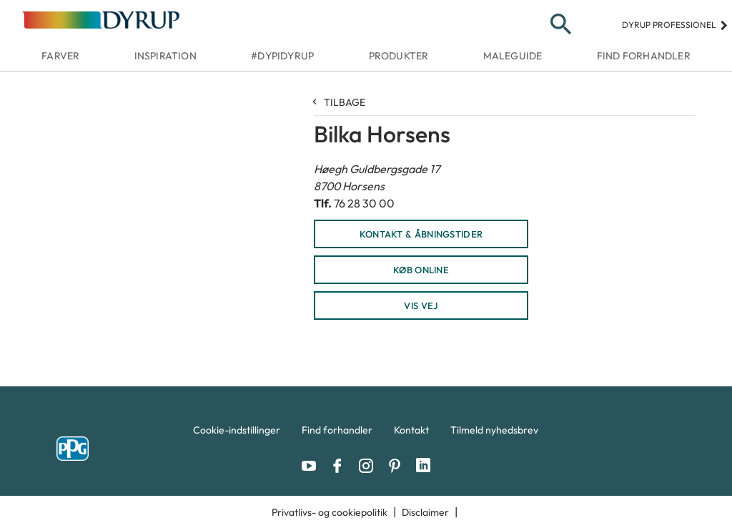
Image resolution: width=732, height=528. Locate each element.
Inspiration (165, 55)
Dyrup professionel (675, 24)
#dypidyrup (282, 55)
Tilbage (339, 102)
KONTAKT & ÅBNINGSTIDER (421, 234)
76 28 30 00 (364, 203)
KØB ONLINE (421, 269)
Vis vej (420, 305)
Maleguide (513, 55)
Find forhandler (644, 55)
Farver (60, 55)
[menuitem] (236, 433)
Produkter (399, 55)
